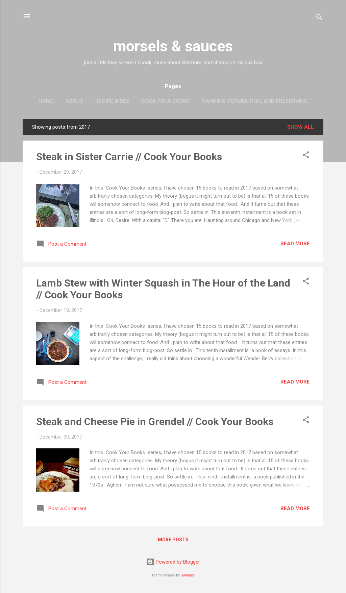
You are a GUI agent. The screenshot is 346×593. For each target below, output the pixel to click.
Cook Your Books (166, 101)
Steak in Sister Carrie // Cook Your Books (129, 157)
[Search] (319, 18)
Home (46, 101)
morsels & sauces (173, 46)
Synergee (188, 575)
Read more (295, 244)
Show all (300, 127)
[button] (306, 156)
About (74, 101)
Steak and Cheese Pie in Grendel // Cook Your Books (154, 421)
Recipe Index (112, 101)
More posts (173, 539)
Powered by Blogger (173, 562)
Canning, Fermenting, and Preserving (254, 101)
